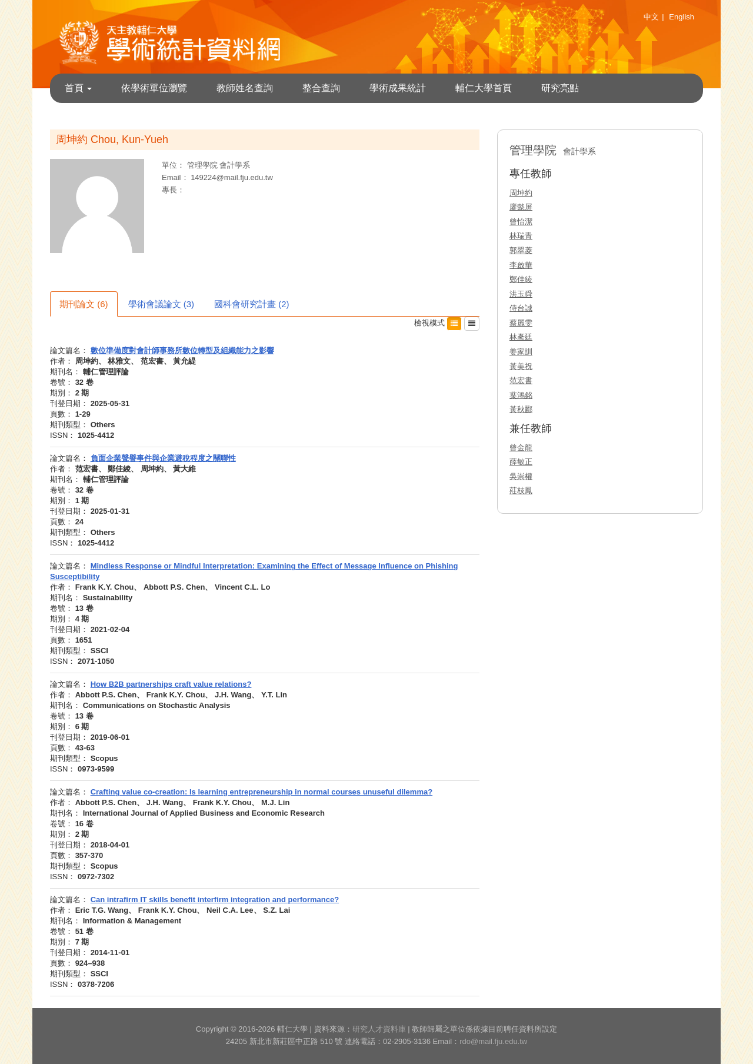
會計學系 (234, 165)
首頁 (78, 88)
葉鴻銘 (520, 395)
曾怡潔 (520, 221)
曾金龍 (520, 447)
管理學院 (203, 165)
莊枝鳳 (520, 490)
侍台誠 (520, 308)
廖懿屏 (520, 206)
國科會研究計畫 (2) (251, 304)
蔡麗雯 (520, 322)
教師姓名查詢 (244, 88)
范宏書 (520, 380)
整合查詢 (321, 88)
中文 (651, 16)
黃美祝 (520, 366)
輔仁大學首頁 (483, 88)
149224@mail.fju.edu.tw (232, 177)
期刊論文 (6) (83, 304)
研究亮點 (560, 88)
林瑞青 (520, 235)
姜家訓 (520, 351)
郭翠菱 (520, 250)
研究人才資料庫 (379, 1029)
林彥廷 (520, 336)
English (681, 16)
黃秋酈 (520, 409)
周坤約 (520, 192)
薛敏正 (520, 461)
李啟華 (520, 265)
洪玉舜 (520, 294)
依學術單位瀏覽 (154, 88)
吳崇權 (520, 476)
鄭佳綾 (520, 279)
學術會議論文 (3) (161, 304)
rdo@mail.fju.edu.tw (493, 1041)
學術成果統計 (397, 88)
